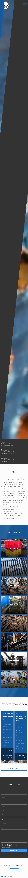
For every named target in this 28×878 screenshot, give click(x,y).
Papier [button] (14, 679)
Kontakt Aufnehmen (14, 768)
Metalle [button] (14, 623)
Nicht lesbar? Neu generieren (5, 847)
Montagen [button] (14, 604)
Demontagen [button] (14, 661)
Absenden (14, 850)
